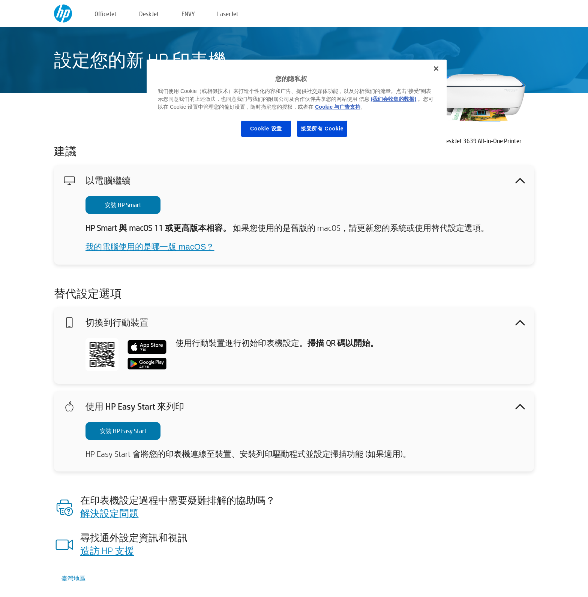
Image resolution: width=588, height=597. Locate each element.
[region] (297, 104)
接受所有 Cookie (322, 129)
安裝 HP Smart (123, 204)
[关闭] (436, 68)
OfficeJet (105, 13)
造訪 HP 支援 (107, 551)
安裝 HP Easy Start (123, 430)
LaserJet (227, 13)
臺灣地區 (74, 578)
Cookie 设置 (266, 129)
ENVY (188, 13)
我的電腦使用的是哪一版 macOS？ (150, 246)
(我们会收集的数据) (393, 99)
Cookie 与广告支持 (337, 107)
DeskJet (149, 13)
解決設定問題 (109, 513)
